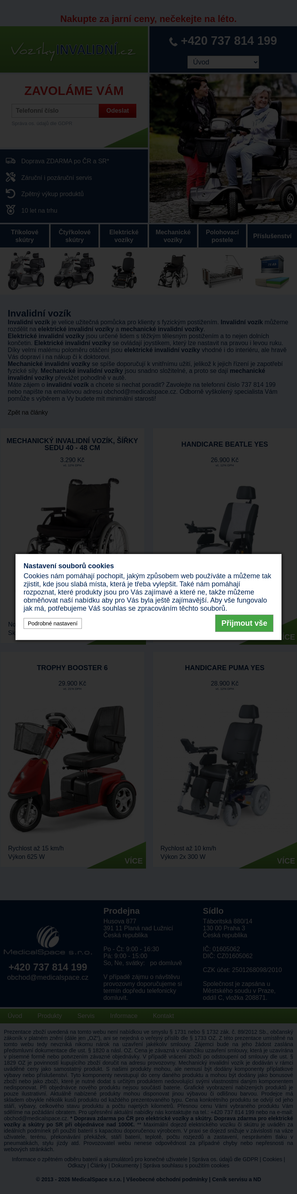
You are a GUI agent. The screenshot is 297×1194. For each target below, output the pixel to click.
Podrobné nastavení (53, 623)
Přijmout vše (244, 623)
